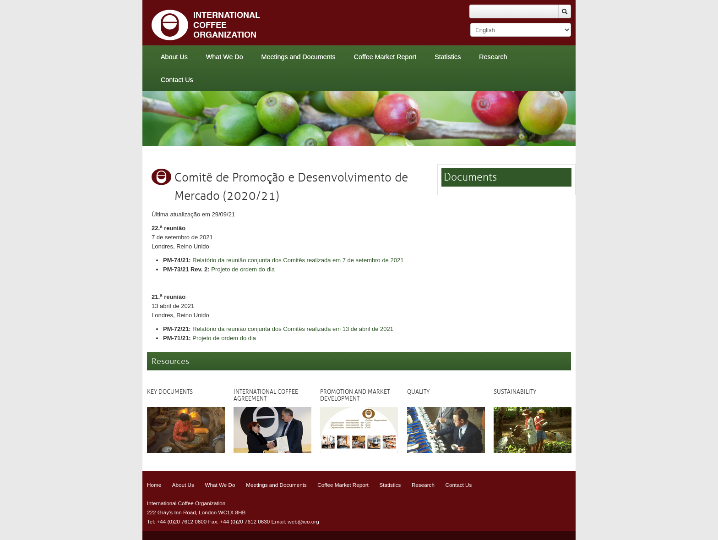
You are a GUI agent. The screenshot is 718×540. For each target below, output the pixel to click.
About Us (174, 57)
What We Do (224, 57)
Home (154, 485)
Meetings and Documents (298, 57)
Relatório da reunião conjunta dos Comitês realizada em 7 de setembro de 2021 (297, 260)
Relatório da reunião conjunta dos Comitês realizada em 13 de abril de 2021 (292, 328)
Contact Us (177, 79)
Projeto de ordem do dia (243, 269)
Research (493, 57)
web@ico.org (303, 521)
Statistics (448, 57)
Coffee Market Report (385, 57)
